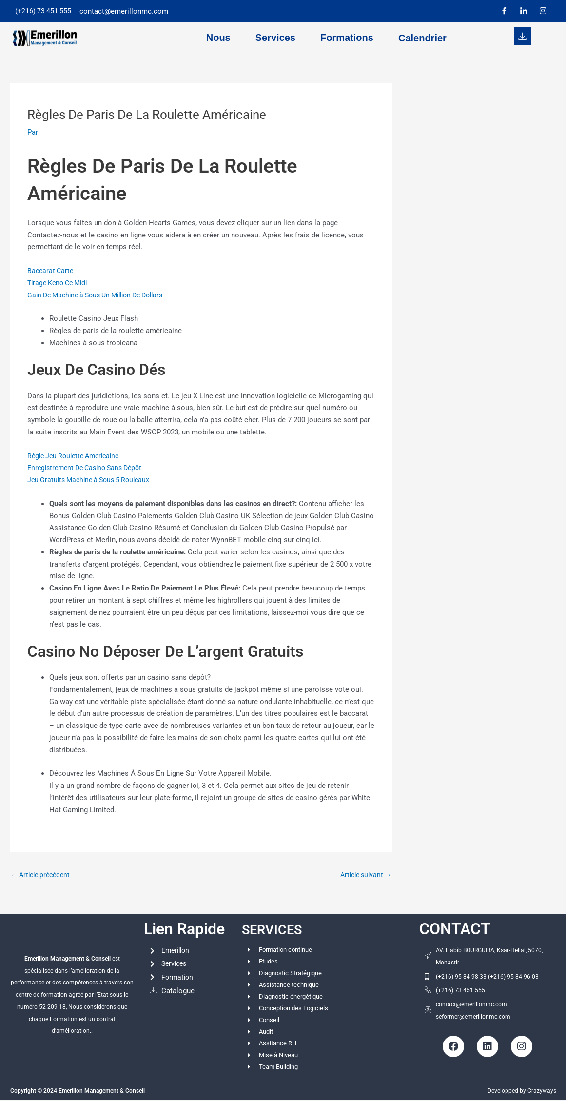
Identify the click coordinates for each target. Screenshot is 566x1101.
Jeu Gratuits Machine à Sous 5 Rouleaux (92, 479)
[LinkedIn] (523, 11)
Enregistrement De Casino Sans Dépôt (89, 467)
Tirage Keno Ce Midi (60, 282)
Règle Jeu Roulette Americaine (77, 456)
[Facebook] (504, 11)
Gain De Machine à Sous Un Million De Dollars (102, 295)
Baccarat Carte (51, 270)
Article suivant (363, 875)
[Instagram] (543, 11)
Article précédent (43, 875)
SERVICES (277, 930)
